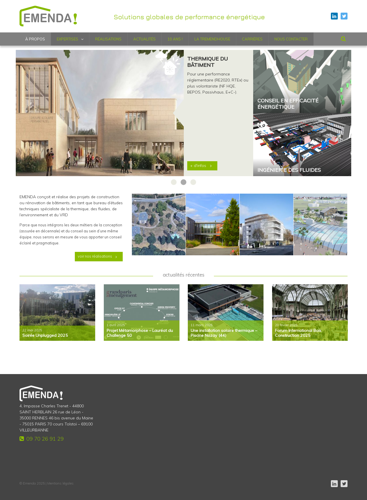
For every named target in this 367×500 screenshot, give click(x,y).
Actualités (144, 39)
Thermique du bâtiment (207, 62)
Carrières (252, 39)
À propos (35, 39)
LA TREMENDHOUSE (212, 39)
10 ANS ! (175, 39)
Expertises (67, 39)
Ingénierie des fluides (289, 170)
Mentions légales (60, 483)
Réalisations (108, 39)
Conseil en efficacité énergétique (288, 104)
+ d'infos (198, 165)
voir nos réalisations (95, 256)
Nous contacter (291, 39)
